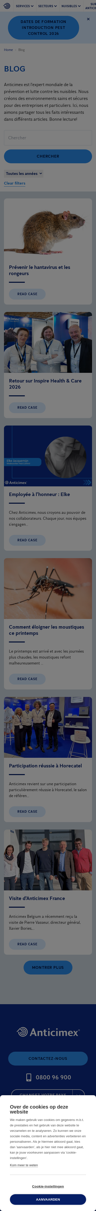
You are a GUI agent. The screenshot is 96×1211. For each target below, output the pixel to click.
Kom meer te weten (24, 1165)
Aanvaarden (48, 1199)
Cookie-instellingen (48, 1186)
